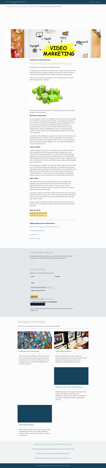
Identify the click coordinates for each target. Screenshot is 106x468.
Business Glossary (35, 238)
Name (32, 276)
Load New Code (48, 299)
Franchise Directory (37, 449)
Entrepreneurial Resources (52, 449)
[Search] (92, 2)
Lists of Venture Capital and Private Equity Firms (44, 226)
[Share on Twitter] (36, 214)
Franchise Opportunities (37, 230)
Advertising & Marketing (11, 6)
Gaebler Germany (56, 458)
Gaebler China (66, 458)
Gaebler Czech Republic (42, 458)
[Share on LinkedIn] (40, 214)
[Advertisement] (53, 18)
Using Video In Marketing (35, 6)
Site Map (36, 444)
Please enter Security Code (38, 290)
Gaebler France (41, 453)
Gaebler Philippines (63, 453)
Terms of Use (51, 444)
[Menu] (98, 2)
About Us (43, 444)
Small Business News (68, 449)
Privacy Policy (60, 444)
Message (57, 276)
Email (32, 282)
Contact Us (68, 444)
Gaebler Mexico (51, 453)
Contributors (33, 234)
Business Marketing (23, 6)
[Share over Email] (45, 214)
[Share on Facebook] (32, 214)
